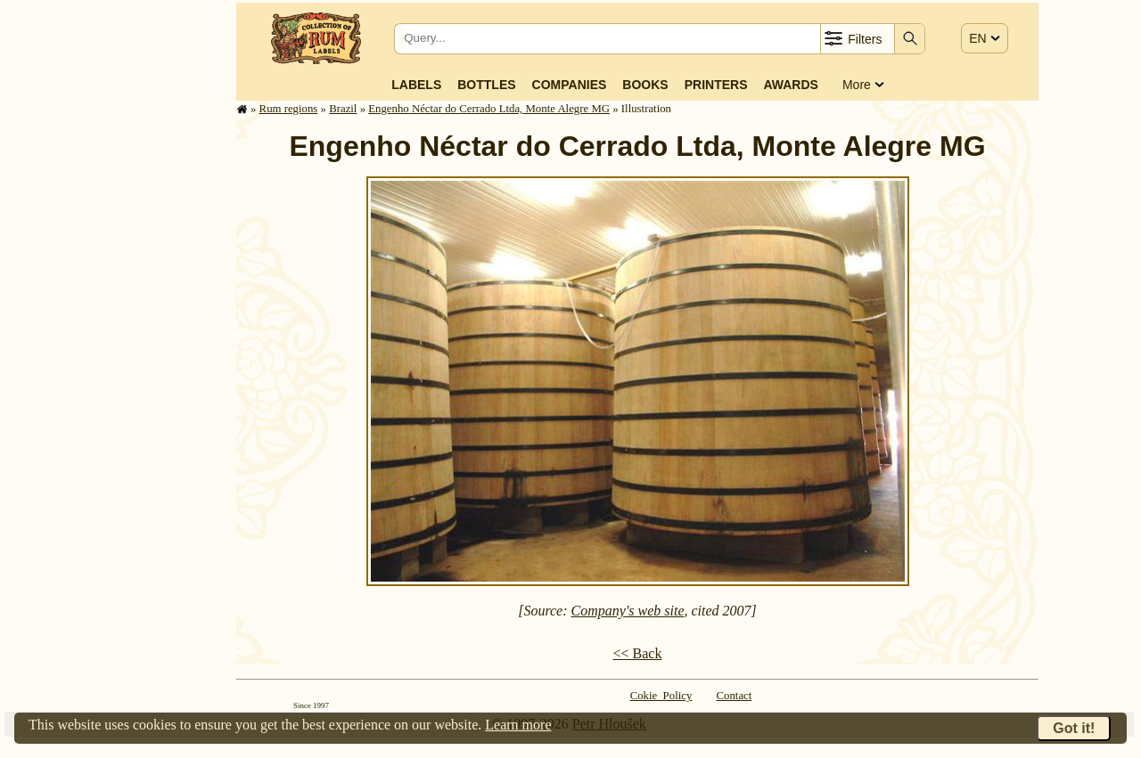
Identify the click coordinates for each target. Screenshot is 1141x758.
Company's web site (628, 610)
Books (645, 84)
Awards (790, 84)
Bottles (486, 84)
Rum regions (288, 108)
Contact (734, 695)
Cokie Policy (661, 695)
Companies (569, 84)
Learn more (518, 724)
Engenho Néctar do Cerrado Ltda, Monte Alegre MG (489, 108)
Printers (716, 84)
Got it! (1074, 728)
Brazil (343, 108)
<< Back (637, 653)
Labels (416, 84)
